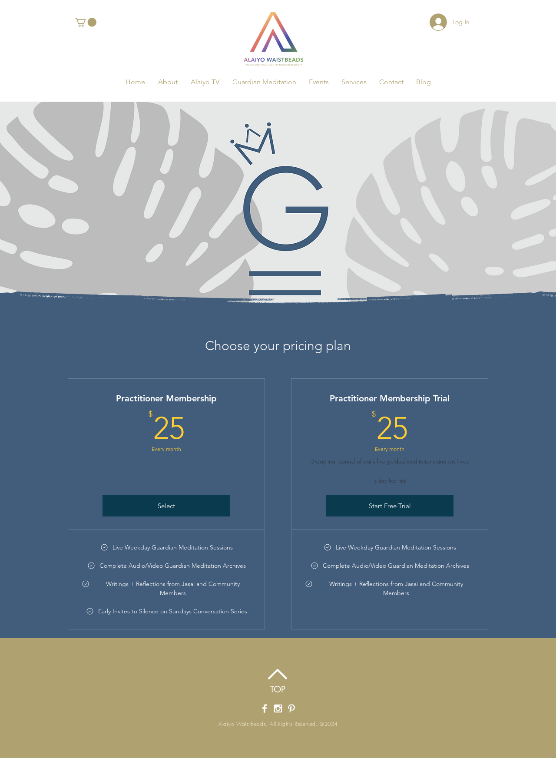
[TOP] (277, 689)
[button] (85, 22)
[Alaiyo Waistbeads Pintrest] (291, 708)
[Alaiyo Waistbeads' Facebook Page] (264, 708)
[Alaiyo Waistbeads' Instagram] (278, 708)
